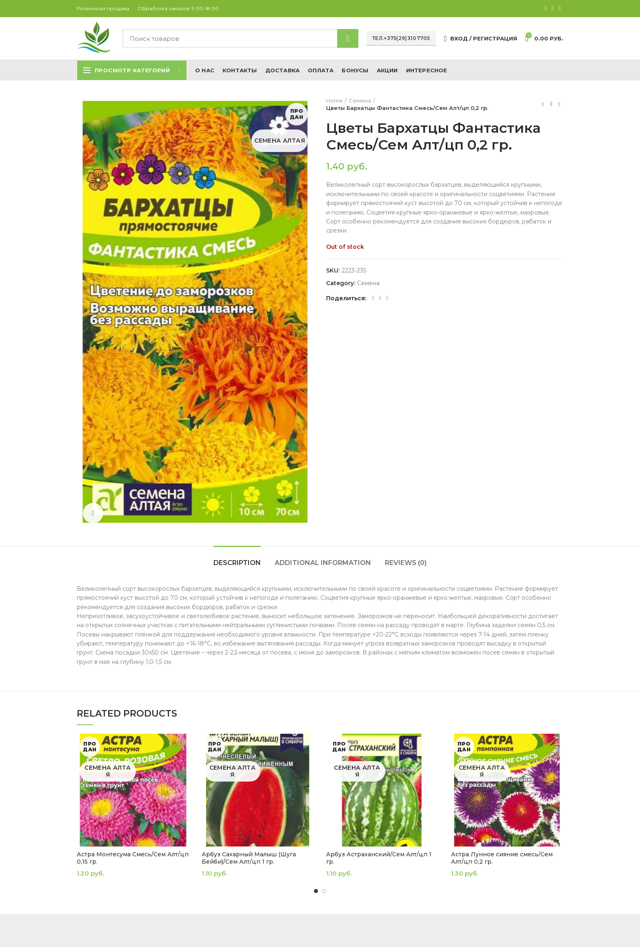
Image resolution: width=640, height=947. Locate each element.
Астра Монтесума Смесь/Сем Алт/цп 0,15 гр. (133, 858)
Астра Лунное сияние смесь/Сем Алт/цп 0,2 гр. (502, 858)
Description (237, 563)
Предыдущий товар (543, 104)
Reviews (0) (406, 563)
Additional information (323, 563)
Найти (347, 38)
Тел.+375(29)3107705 (401, 38)
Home (334, 100)
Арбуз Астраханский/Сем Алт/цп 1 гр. (378, 858)
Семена (360, 100)
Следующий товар (559, 104)
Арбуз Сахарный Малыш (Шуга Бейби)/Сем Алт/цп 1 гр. (249, 858)
